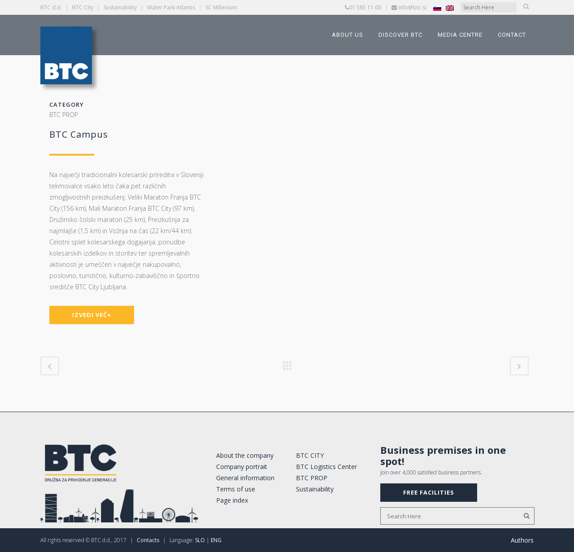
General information (245, 478)
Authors (522, 540)
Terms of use (235, 489)
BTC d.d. (51, 7)
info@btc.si (412, 7)
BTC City (82, 7)
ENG (216, 540)
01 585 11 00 (365, 7)
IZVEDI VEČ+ (91, 315)
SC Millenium (221, 7)
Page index (232, 500)
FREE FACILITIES (428, 492)
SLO (200, 540)
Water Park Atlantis (171, 7)
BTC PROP (311, 478)
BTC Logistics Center (326, 466)
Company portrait (241, 466)
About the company (245, 455)
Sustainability (120, 7)
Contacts (148, 540)
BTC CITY (310, 455)
